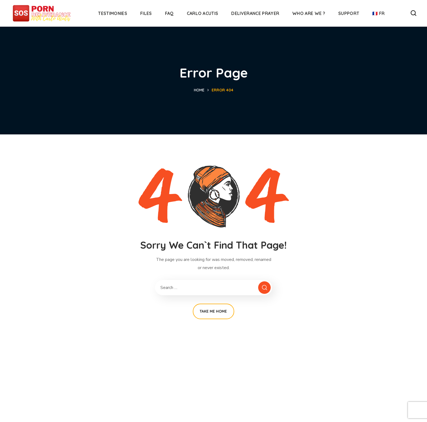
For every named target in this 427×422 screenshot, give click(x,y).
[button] (413, 13)
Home (199, 90)
